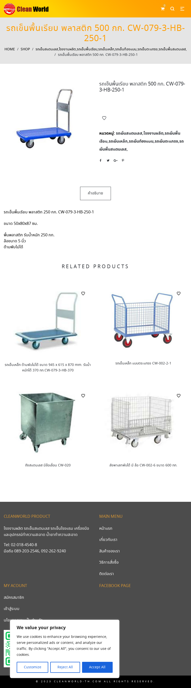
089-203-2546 (26, 551)
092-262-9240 (53, 551)
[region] (64, 649)
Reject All (65, 667)
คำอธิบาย (95, 193)
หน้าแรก (105, 528)
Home (9, 49)
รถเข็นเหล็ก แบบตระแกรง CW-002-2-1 (143, 363)
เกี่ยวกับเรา (108, 540)
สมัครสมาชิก (14, 598)
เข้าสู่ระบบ (11, 609)
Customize (32, 667)
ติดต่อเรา (106, 574)
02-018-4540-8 (24, 545)
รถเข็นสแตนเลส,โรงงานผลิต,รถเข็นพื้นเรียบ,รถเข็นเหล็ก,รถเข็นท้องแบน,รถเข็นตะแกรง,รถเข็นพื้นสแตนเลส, (111, 49)
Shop (25, 49)
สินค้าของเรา (109, 551)
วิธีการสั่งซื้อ (109, 562)
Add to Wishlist (104, 118)
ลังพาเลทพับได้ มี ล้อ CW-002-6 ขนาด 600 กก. (143, 465)
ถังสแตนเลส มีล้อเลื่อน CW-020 (48, 465)
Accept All (97, 667)
